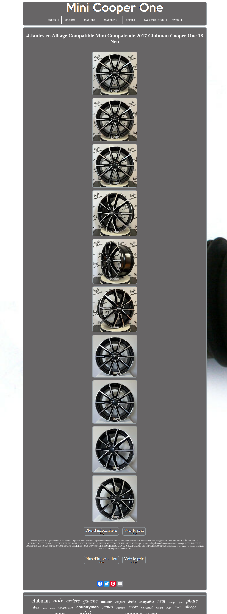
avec (178, 607)
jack (45, 608)
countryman (87, 607)
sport (133, 607)
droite (132, 602)
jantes (107, 606)
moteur (106, 602)
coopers (120, 602)
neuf (161, 601)
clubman (40, 601)
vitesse (52, 608)
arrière (73, 601)
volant (159, 607)
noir (58, 600)
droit (36, 607)
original (147, 607)
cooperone (66, 607)
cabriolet (121, 608)
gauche (90, 601)
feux (181, 602)
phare (192, 601)
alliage (190, 607)
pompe (172, 602)
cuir (168, 607)
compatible (146, 602)
